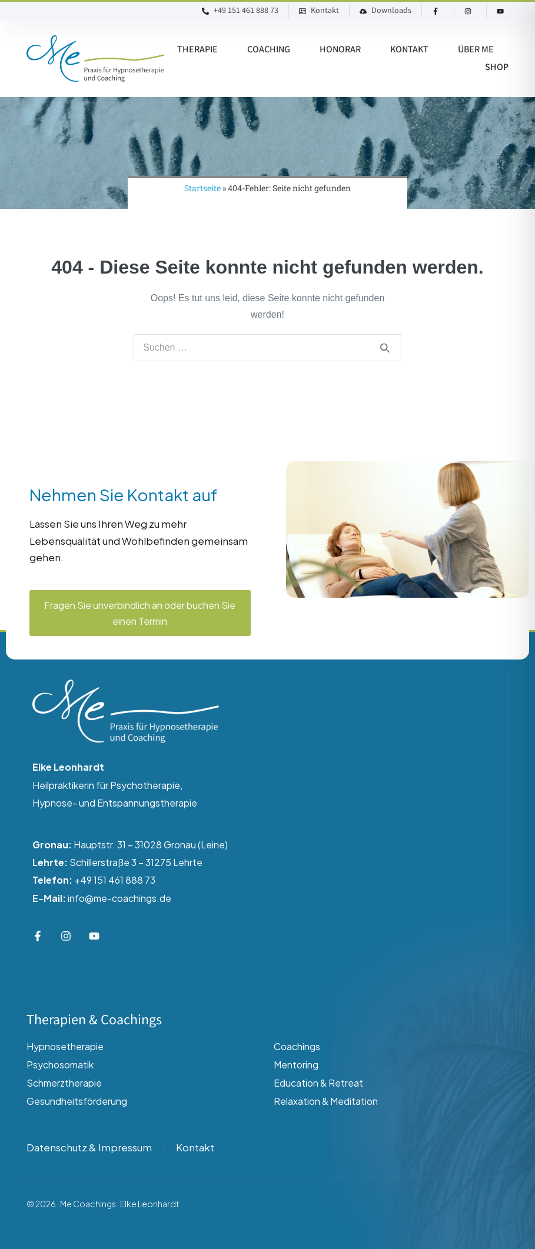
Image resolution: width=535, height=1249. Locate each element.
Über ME (476, 50)
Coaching (268, 50)
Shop (497, 67)
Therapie (197, 50)
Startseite (202, 188)
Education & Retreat (318, 1083)
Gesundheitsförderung (76, 1101)
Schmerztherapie (64, 1083)
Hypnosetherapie (65, 1046)
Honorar (340, 50)
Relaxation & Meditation (326, 1101)
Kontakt (409, 50)
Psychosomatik (60, 1064)
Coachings (297, 1046)
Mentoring (296, 1064)
